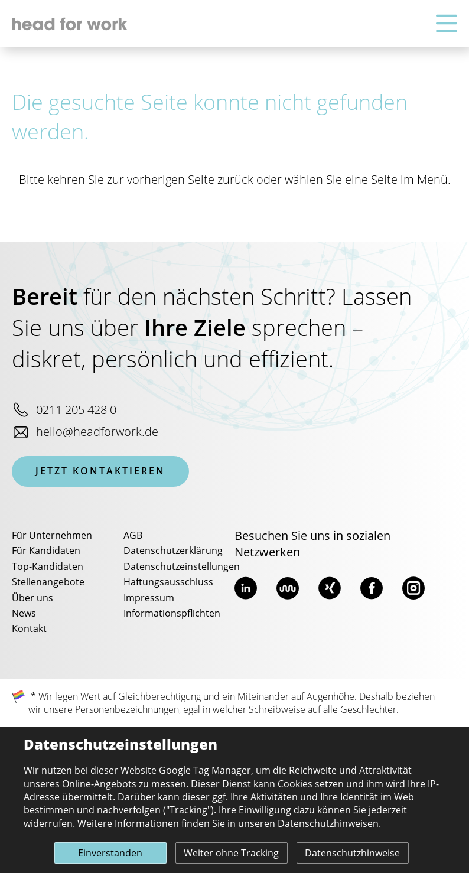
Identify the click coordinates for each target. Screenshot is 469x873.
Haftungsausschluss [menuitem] (168, 582)
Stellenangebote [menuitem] (48, 582)
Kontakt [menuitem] (29, 629)
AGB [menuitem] (132, 535)
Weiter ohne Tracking (231, 853)
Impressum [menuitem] (148, 598)
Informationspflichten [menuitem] (171, 613)
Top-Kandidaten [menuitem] (47, 567)
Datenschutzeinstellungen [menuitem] (181, 567)
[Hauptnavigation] (446, 24)
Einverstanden (110, 853)
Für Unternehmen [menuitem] (52, 535)
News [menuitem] (24, 613)
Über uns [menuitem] (32, 598)
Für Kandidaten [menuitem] (46, 551)
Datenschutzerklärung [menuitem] (173, 551)
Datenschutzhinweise (352, 853)
